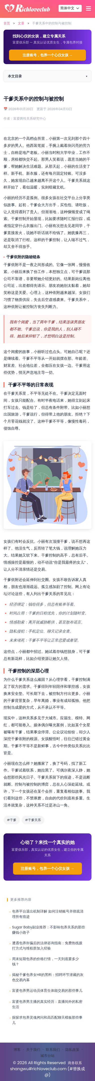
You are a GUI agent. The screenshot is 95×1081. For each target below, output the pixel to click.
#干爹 (11, 820)
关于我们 (33, 1049)
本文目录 (15, 76)
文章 (21, 23)
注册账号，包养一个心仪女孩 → (48, 55)
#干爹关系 (33, 820)
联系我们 (53, 1049)
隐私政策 (72, 1049)
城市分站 (47, 1055)
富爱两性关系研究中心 (29, 118)
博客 (17, 1049)
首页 (7, 23)
